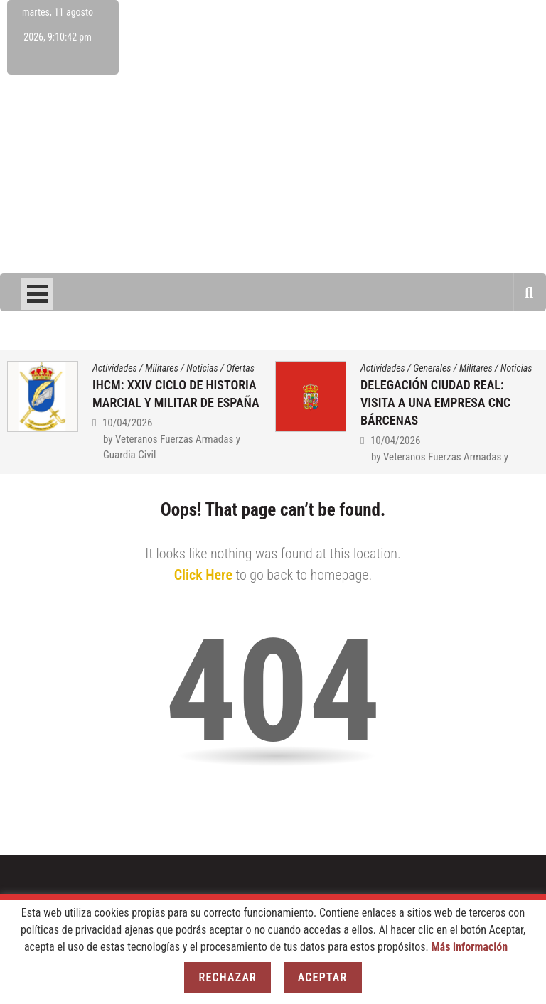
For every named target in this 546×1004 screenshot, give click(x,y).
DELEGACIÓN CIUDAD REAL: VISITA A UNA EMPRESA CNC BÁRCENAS (435, 402)
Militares (161, 368)
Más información (469, 947)
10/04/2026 (127, 422)
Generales (432, 368)
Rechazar (227, 977)
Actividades (114, 368)
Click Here (203, 574)
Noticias (202, 368)
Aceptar (323, 977)
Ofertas (240, 368)
